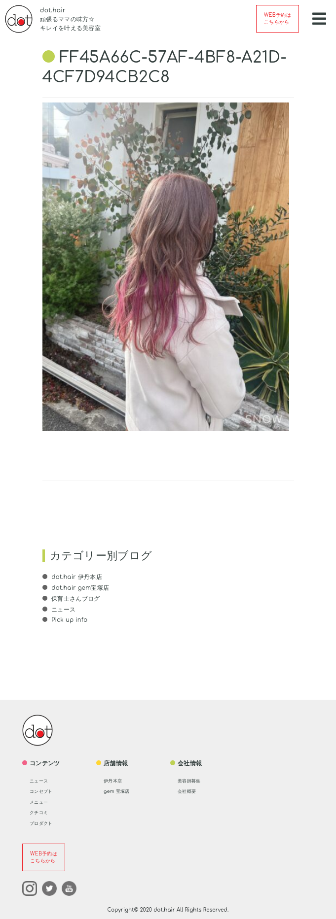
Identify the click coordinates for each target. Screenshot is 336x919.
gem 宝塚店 (120, 790)
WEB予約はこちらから (277, 18)
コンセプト (45, 790)
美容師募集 (193, 780)
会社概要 (190, 790)
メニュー (42, 801)
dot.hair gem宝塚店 (80, 587)
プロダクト (45, 822)
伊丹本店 (116, 780)
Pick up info (69, 619)
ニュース (63, 609)
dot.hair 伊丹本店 (76, 577)
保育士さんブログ (75, 598)
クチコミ (42, 811)
